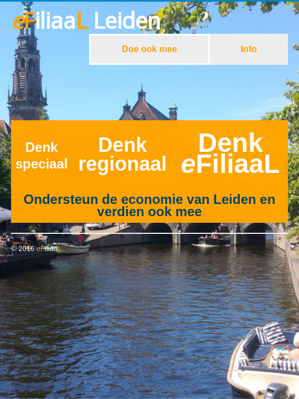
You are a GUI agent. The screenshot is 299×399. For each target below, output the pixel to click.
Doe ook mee (149, 49)
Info (249, 49)
